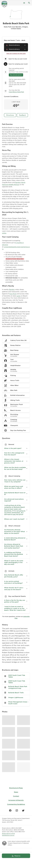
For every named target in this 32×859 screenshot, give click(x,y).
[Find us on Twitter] (23, 810)
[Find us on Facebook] (10, 810)
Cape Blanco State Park (16, 92)
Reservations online (8, 833)
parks (18, 296)
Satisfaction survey (8, 835)
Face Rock (12, 294)
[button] (29, 3)
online (4, 233)
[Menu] (24, 3)
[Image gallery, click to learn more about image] (8, 720)
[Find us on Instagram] (17, 810)
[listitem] (16, 676)
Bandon (12, 289)
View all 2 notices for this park (16, 53)
